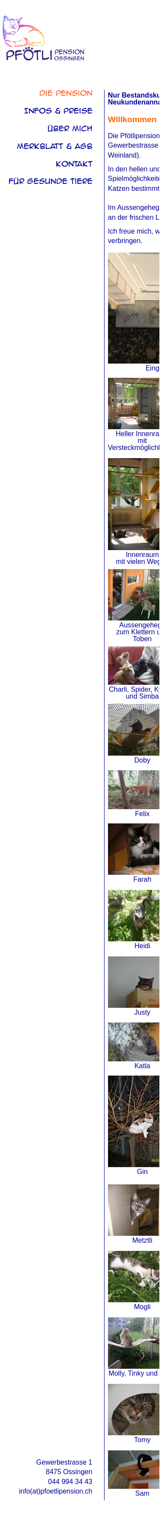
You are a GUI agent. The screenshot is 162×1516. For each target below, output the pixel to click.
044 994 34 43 (70, 1481)
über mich (70, 128)
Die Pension (65, 93)
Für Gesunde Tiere (50, 181)
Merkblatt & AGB (54, 146)
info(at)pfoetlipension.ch (55, 1491)
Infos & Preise (58, 110)
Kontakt (74, 163)
